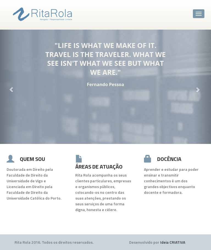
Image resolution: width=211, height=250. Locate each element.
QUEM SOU (32, 159)
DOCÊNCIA (169, 159)
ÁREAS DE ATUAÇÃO (99, 166)
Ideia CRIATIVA (172, 242)
